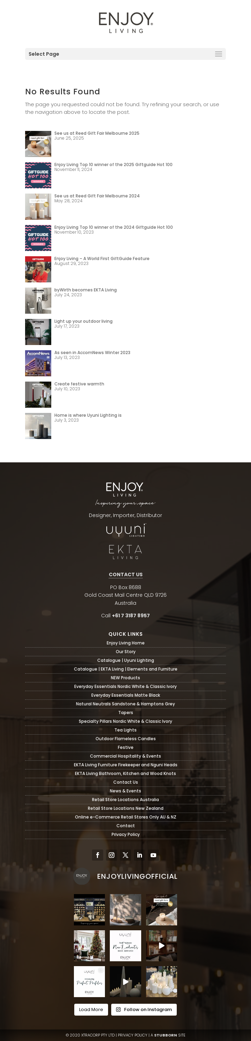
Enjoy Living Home (126, 643)
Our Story (126, 652)
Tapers (125, 712)
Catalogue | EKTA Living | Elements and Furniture (125, 669)
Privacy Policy (126, 834)
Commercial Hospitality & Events (125, 756)
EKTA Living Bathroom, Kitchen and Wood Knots (125, 773)
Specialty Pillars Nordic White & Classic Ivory (125, 721)
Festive (126, 747)
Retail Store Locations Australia (125, 800)
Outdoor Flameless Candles (126, 739)
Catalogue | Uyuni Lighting (125, 660)
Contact (125, 826)
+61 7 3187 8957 (131, 615)
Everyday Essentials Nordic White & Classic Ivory (125, 686)
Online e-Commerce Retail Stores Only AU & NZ (125, 817)
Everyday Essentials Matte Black (125, 695)
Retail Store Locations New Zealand (125, 808)
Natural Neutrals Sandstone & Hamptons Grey (125, 704)
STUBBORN (165, 1035)
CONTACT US (126, 574)
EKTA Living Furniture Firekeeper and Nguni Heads (125, 765)
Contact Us (125, 782)
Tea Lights (125, 730)
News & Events (125, 791)
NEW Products (125, 678)
